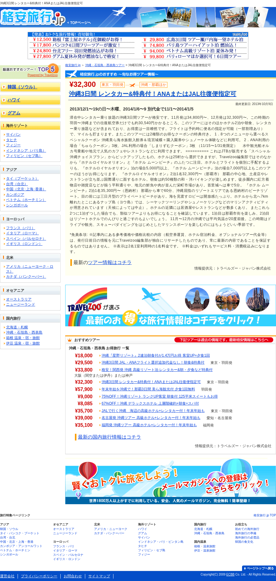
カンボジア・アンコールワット (21, 546)
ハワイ (14, 99)
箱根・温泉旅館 (204, 546)
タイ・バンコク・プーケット (19, 533)
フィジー (13, 145)
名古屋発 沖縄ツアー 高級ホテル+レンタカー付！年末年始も (151, 418)
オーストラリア (19, 299)
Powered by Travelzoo (43, 75)
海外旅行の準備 (245, 533)
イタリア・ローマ (65, 550)
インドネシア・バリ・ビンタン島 (160, 541)
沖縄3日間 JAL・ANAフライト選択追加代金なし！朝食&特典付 (153, 362)
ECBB (230, 574)
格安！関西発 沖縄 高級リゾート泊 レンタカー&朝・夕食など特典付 (157, 370)
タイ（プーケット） (22, 178)
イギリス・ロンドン (66, 559)
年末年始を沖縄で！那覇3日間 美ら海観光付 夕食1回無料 (148, 389)
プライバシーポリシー (39, 576)
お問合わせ (73, 576)
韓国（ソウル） (22, 86)
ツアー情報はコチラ (110, 262)
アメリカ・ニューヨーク (110, 529)
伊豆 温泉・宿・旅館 (23, 343)
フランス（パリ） (20, 228)
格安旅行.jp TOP (265, 515)
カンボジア (15, 194)
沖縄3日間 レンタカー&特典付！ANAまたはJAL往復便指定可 (151, 382)
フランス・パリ (63, 546)
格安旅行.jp (73, 65)
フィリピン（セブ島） (24, 156)
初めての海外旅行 (247, 529)
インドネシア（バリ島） (26, 150)
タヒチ (11, 140)
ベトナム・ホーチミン (15, 550)
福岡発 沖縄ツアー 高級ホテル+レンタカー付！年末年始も (149, 425)
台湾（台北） (17, 184)
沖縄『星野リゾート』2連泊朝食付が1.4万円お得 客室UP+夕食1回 (156, 355)
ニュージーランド (20, 304)
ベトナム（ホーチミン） (26, 200)
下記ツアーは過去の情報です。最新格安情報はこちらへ (223, 339)
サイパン (13, 134)
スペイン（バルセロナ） (26, 238)
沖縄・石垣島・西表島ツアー (105, 65)
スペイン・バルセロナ (68, 554)
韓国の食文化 (244, 541)
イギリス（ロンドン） (24, 244)
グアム (14, 112)
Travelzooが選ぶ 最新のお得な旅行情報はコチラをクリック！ (170, 305)
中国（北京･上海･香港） (26, 189)
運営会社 (7, 576)
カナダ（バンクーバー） (26, 276)
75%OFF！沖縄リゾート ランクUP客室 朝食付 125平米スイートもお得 (160, 396)
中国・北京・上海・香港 (16, 541)
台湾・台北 (7, 537)
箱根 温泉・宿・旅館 (23, 338)
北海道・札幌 (17, 327)
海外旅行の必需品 (247, 537)
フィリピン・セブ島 (151, 550)
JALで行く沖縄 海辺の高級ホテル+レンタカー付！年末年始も (153, 411)
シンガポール (17, 205)
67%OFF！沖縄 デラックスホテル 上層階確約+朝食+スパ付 (150, 403)
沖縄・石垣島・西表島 (24, 332)
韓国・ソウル (9, 529)
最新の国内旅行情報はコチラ (109, 437)
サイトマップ (99, 576)
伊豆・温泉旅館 (204, 550)
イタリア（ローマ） (22, 233)
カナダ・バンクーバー (109, 533)
